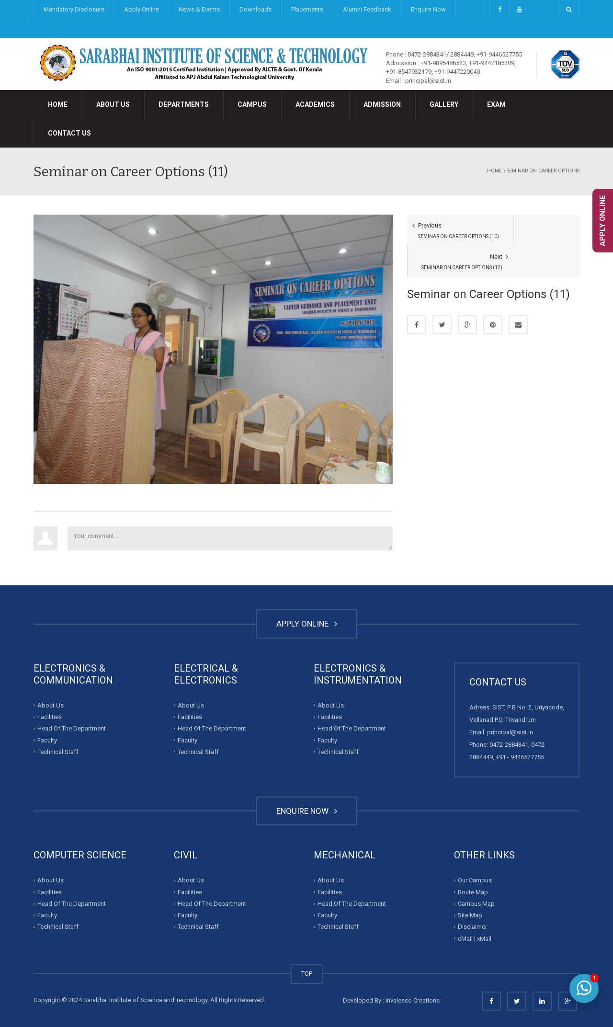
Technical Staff (58, 751)
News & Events (199, 9)
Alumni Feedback (367, 9)
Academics (315, 104)
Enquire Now (428, 9)
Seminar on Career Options (543, 171)
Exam (496, 104)
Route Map (473, 892)
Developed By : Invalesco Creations (391, 1000)
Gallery (444, 104)
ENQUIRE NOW (306, 811)
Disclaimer (472, 926)
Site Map (470, 915)
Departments (184, 104)
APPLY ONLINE (306, 623)
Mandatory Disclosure (74, 9)
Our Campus (475, 880)
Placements (307, 9)
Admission (382, 104)
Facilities (49, 716)
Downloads (255, 9)
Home (58, 104)
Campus (252, 104)
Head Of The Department (71, 728)
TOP (306, 973)
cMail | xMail (474, 938)
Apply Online (141, 9)
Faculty (47, 739)
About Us (113, 104)
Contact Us (69, 133)
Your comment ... (230, 538)
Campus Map (476, 903)
